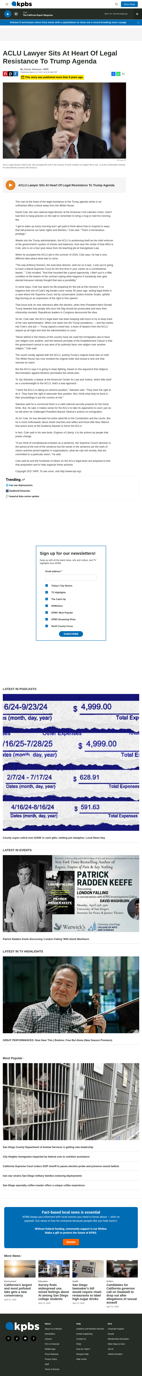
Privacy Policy (51, 1359)
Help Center (81, 1359)
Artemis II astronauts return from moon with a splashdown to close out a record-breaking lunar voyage (68, 22)
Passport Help (82, 1354)
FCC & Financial (52, 1344)
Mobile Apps (50, 1349)
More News (13, 1256)
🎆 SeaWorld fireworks (18, 490)
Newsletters (50, 1334)
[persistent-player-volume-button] (16, 14)
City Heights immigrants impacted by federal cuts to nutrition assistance (46, 1156)
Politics (110, 1281)
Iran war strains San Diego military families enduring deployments (42, 1175)
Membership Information (118, 1339)
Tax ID (110, 1349)
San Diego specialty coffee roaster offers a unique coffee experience (44, 1185)
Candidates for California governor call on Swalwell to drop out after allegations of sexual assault (122, 1293)
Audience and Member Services (90, 1329)
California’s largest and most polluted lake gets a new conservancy (18, 1290)
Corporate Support (116, 1329)
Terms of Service (52, 1369)
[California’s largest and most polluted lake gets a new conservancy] (20, 1269)
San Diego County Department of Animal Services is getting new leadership (48, 1147)
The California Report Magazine (38, 15)
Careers (48, 1339)
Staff (47, 1364)
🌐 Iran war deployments (19, 485)
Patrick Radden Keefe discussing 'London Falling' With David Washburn (46, 939)
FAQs (78, 1344)
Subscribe (71, 634)
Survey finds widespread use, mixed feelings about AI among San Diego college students (53, 1292)
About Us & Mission (53, 1329)
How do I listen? (83, 1349)
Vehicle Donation (115, 1354)
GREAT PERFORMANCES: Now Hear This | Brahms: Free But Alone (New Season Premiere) (57, 1040)
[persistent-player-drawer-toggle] (138, 14)
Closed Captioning (84, 1334)
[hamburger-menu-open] (7, 4)
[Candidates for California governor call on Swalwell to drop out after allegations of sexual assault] (122, 1269)
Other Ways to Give (116, 1344)
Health (75, 1281)
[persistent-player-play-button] (7, 14)
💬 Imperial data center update (22, 496)
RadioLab (123, 14)
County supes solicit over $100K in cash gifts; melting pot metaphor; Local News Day (54, 837)
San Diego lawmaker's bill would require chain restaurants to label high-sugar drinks (87, 1292)
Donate (71, 1242)
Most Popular (13, 1058)
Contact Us (81, 1339)
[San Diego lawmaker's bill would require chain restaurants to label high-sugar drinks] (88, 1269)
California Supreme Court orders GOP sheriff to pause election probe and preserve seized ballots (61, 1166)
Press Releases (52, 1354)
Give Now (129, 4)
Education (43, 1281)
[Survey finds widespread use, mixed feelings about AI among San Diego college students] (54, 1269)
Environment (10, 1281)
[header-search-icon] (116, 4)
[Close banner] (138, 23)
